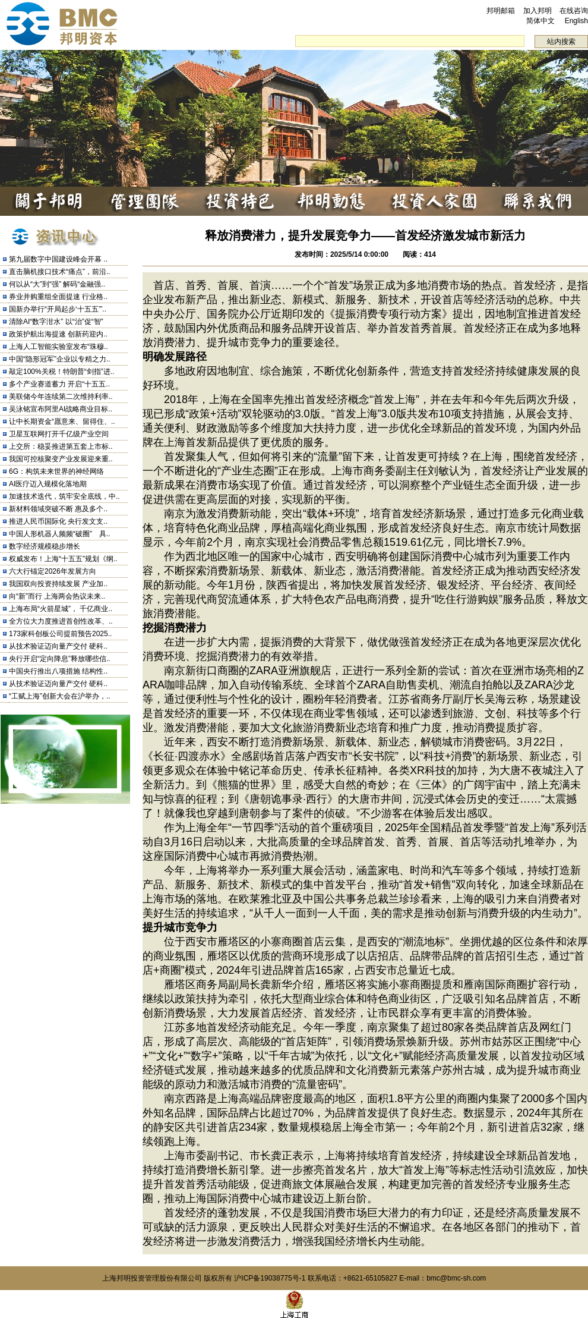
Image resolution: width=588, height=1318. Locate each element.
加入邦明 (537, 11)
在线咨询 (573, 11)
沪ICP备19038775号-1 (269, 1278)
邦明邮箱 (500, 11)
